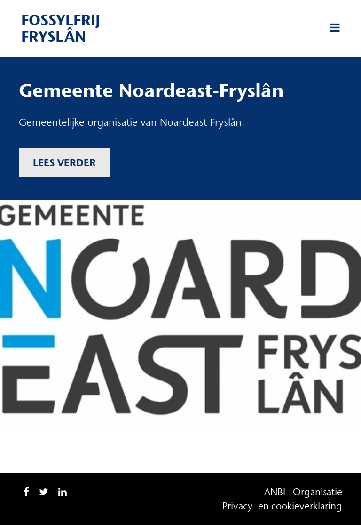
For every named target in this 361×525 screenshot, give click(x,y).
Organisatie (317, 492)
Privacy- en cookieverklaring (282, 506)
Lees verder (64, 162)
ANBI (274, 492)
